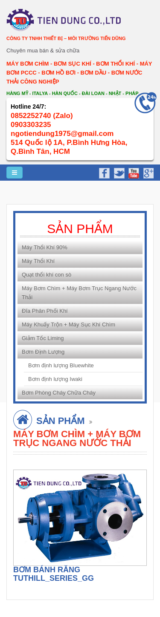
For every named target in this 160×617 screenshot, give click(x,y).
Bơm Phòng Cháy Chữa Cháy (59, 392)
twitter (118, 172)
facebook (104, 172)
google (147, 172)
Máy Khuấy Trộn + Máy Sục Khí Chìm (68, 324)
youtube (132, 172)
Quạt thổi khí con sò (46, 274)
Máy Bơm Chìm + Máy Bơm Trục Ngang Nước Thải (79, 292)
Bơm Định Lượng (43, 352)
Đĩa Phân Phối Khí (45, 311)
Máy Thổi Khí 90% (44, 247)
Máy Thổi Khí (38, 261)
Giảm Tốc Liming (43, 338)
